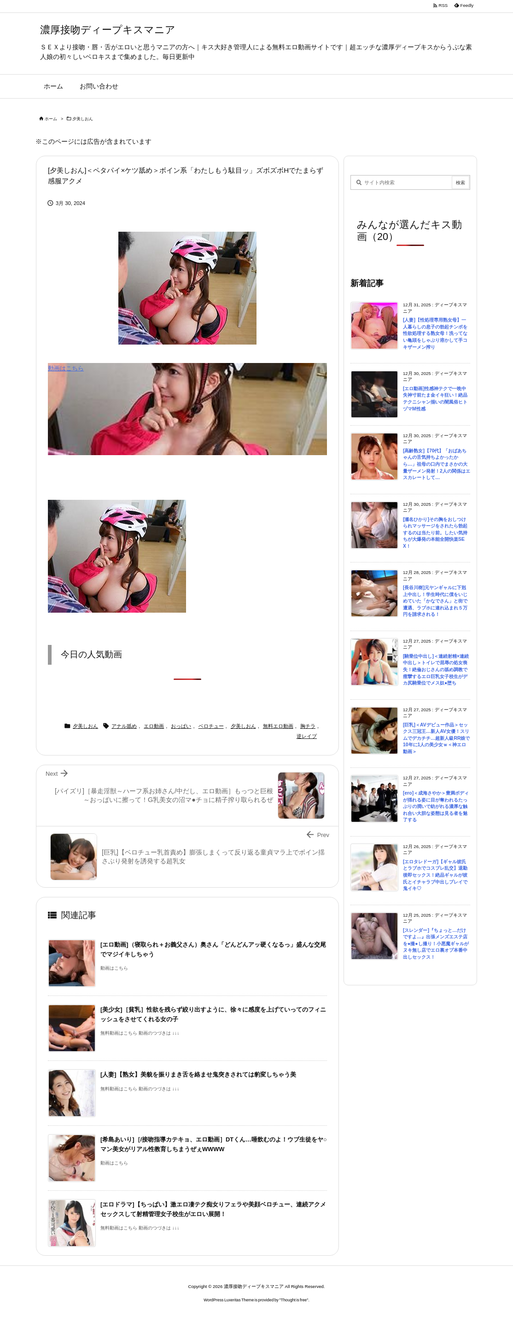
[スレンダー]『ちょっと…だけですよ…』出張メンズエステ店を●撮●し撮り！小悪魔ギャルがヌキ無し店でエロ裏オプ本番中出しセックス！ (436, 944)
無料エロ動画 (278, 726)
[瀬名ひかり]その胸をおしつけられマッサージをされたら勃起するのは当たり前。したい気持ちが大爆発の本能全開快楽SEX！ (435, 533)
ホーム (51, 119)
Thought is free (294, 1300)
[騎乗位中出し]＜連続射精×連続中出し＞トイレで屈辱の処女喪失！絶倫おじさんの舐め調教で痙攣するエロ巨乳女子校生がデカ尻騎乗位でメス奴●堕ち (436, 669)
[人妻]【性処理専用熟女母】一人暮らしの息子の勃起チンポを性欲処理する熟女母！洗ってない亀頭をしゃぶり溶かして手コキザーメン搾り (435, 333)
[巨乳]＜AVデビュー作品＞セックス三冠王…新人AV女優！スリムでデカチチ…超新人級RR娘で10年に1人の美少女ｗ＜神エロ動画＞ (436, 738)
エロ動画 (154, 726)
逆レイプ (307, 736)
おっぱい (181, 726)
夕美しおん (82, 119)
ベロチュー (211, 726)
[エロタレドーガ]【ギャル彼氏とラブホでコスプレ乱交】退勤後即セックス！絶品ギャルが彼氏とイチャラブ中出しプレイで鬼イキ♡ (435, 875)
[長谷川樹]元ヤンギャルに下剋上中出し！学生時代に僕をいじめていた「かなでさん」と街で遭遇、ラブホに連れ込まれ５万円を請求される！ (435, 601)
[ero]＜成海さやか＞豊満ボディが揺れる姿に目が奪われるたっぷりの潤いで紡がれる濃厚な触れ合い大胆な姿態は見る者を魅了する (436, 806)
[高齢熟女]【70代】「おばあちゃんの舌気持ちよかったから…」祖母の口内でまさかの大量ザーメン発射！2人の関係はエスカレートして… (436, 464)
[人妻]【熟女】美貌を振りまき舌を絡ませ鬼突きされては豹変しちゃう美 (198, 1074)
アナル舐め (124, 726)
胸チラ (307, 726)
